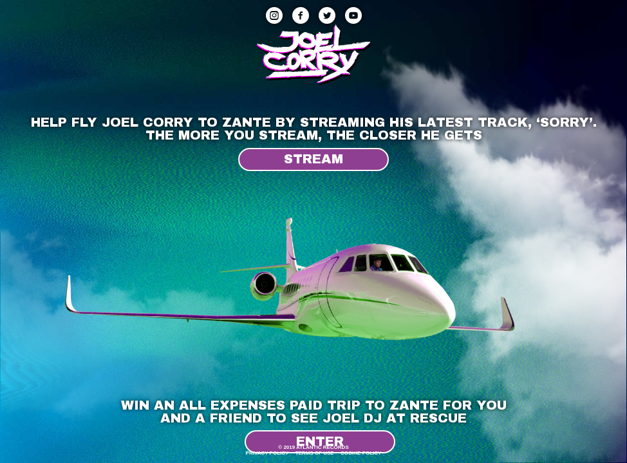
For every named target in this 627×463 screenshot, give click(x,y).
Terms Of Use (314, 453)
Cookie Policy (361, 453)
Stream (313, 159)
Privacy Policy (267, 453)
